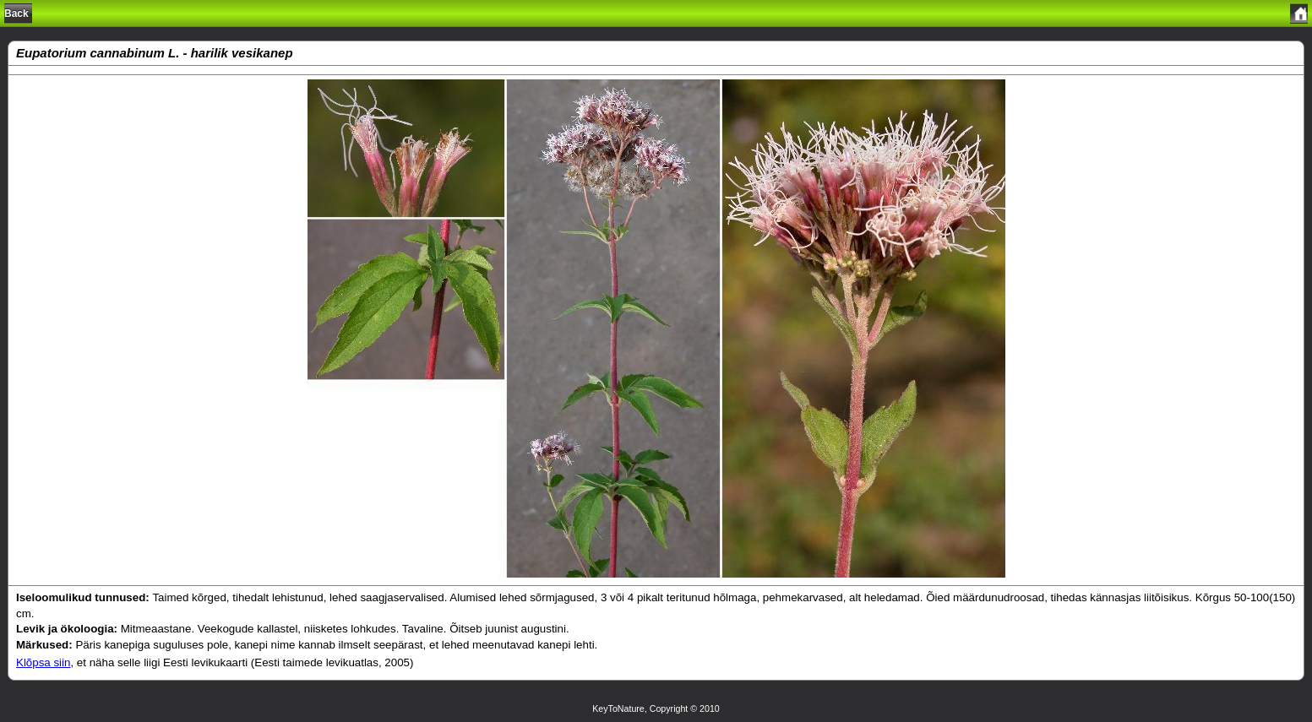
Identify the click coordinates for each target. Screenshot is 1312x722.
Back (16, 13)
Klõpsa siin (43, 662)
